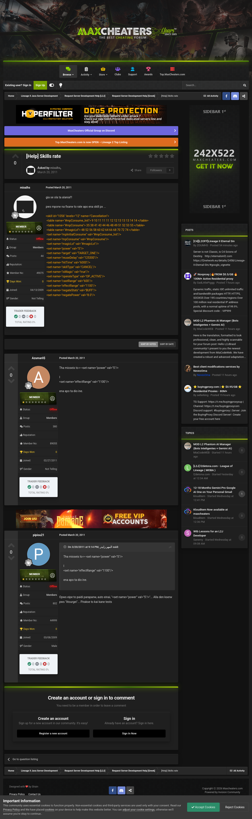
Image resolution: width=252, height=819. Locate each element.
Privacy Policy (17, 794)
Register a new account (53, 733)
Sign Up (40, 85)
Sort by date (167, 344)
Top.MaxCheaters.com (172, 74)
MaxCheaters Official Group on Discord (91, 130)
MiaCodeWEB (205, 328)
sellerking (202, 395)
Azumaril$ (38, 358)
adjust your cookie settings (138, 809)
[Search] (202, 85)
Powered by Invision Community (222, 792)
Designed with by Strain (23, 786)
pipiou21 (38, 535)
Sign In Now (129, 733)
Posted (224, 245)
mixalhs (55, 167)
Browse (67, 74)
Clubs (118, 74)
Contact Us (34, 794)
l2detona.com (201, 474)
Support (132, 74)
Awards (148, 74)
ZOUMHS (202, 245)
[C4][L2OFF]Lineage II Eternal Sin (214, 241)
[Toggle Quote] (65, 546)
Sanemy (198, 539)
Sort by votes (148, 344)
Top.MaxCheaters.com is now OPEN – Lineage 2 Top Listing (91, 142)
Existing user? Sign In (18, 85)
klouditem (199, 496)
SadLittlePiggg (205, 282)
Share (136, 170)
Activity (85, 74)
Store (102, 74)
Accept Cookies (203, 807)
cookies (49, 809)
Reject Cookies (235, 807)
